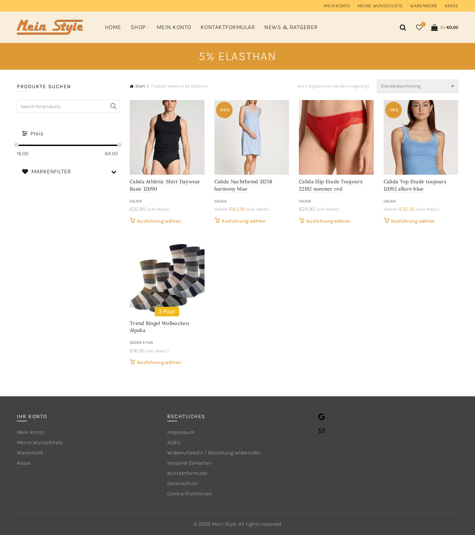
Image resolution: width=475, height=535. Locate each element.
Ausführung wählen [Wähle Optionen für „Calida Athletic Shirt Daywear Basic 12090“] (159, 221)
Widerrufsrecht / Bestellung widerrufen (214, 452)
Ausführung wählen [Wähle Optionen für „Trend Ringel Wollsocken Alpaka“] (159, 362)
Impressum (181, 432)
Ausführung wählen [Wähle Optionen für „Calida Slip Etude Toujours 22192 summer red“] (328, 221)
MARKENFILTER (71, 171)
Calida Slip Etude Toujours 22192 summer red (331, 185)
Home (113, 27)
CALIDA (136, 201)
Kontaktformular (228, 27)
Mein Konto (337, 6)
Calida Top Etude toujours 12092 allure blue (415, 185)
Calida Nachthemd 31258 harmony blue (243, 185)
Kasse (452, 6)
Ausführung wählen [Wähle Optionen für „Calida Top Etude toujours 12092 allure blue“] (413, 221)
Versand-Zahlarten (189, 463)
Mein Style (224, 524)
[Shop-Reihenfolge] (417, 86)
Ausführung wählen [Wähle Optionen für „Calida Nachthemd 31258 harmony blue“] (244, 221)
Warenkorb (423, 6)
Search (113, 106)
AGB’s (173, 442)
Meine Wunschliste (380, 6)
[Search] (402, 27)
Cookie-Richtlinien (189, 493)
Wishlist (423, 24)
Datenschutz (182, 483)
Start (140, 86)
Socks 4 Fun (141, 342)
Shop (138, 27)
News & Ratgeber (291, 27)
